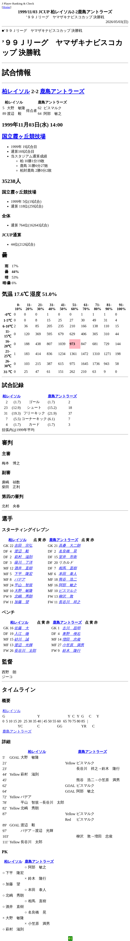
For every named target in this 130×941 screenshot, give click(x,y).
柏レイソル (16, 91)
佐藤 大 (21, 628)
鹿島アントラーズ (62, 91)
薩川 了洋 (23, 562)
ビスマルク (68, 591)
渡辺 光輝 (23, 645)
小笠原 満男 (73, 645)
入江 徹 (21, 634)
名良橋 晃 (68, 551)
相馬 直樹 (68, 568)
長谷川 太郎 (25, 651)
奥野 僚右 (71, 634)
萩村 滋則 (23, 557)
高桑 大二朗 (69, 545)
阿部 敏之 (68, 585)
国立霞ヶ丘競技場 (24, 136)
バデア (19, 579)
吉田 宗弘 (23, 545)
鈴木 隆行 (71, 651)
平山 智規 (23, 585)
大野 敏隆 (23, 591)
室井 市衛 (68, 557)
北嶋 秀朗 (23, 596)
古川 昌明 (71, 628)
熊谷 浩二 (68, 579)
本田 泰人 (68, 574)
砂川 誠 (21, 639)
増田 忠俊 (71, 639)
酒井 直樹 (23, 568)
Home (6, 7)
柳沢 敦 (66, 596)
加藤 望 (21, 602)
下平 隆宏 (23, 574)
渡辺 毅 (21, 551)
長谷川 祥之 (69, 602)
